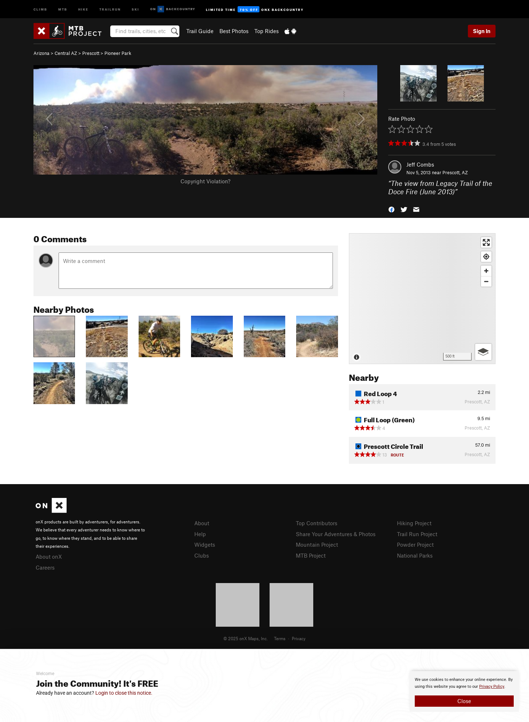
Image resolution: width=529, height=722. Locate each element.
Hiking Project (414, 523)
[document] (464, 691)
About (201, 523)
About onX (49, 556)
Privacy (299, 638)
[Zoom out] (486, 281)
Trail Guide (200, 31)
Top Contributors (316, 523)
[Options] (483, 352)
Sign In (481, 31)
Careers (45, 567)
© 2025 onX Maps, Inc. (245, 638)
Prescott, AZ (455, 172)
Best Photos (233, 31)
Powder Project (415, 544)
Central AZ (66, 53)
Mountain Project (317, 544)
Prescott (90, 53)
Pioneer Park (117, 53)
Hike (83, 9)
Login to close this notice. (123, 693)
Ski (135, 9)
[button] (391, 208)
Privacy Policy (491, 686)
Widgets (204, 544)
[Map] (422, 299)
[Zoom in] (486, 271)
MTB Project (311, 555)
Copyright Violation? (205, 181)
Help (200, 534)
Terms (280, 638)
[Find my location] (486, 256)
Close (464, 701)
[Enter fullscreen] (486, 242)
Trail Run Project (417, 534)
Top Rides (266, 31)
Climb (40, 9)
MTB (62, 9)
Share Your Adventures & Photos (335, 534)
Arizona (41, 53)
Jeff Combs (420, 164)
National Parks (415, 555)
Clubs (201, 555)
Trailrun (110, 9)
